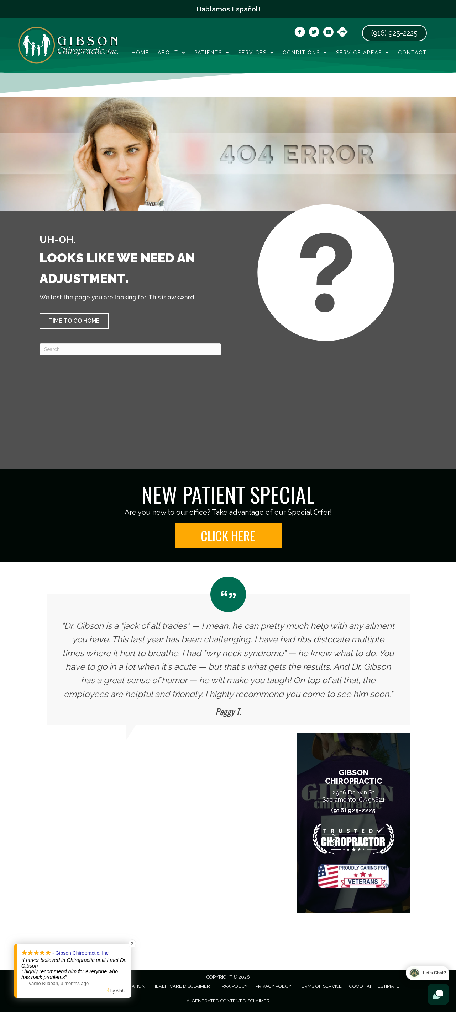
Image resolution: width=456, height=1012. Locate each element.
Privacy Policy (273, 986)
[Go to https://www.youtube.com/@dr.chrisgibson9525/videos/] (328, 33)
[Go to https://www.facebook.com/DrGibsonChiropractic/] (299, 33)
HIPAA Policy (232, 986)
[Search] (130, 349)
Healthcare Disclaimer (181, 986)
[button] (74, 321)
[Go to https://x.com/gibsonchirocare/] (314, 33)
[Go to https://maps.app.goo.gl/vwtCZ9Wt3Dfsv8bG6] (342, 33)
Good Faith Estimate (374, 986)
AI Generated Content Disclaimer (228, 1000)
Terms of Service (320, 986)
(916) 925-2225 (353, 810)
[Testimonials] (228, 651)
